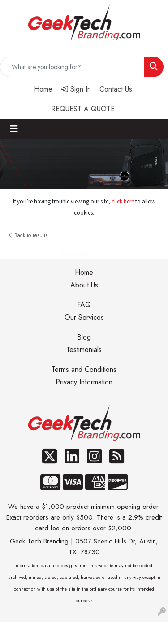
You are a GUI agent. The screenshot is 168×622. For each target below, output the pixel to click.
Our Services (84, 317)
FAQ (84, 305)
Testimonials (84, 349)
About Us (84, 285)
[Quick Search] (72, 67)
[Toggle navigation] (13, 129)
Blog (84, 337)
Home (84, 272)
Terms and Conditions (84, 369)
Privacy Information (84, 382)
